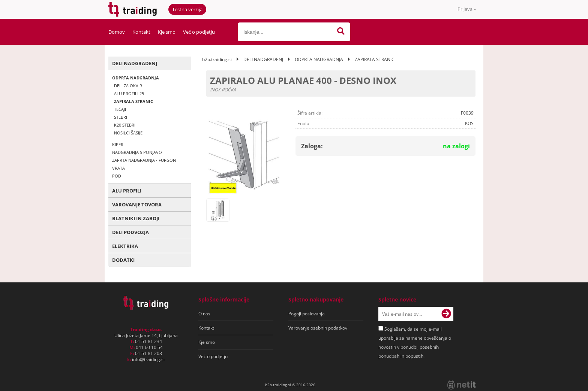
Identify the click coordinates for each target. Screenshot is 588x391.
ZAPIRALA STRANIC (133, 101)
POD (116, 176)
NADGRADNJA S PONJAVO (137, 152)
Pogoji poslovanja (306, 313)
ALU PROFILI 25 (129, 93)
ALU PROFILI (126, 190)
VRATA (118, 168)
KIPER (117, 144)
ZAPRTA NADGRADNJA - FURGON (144, 160)
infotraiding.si (148, 359)
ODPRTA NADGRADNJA (135, 78)
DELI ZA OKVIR (128, 85)
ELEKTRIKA (125, 246)
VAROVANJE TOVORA (137, 204)
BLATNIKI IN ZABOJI (135, 218)
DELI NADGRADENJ (134, 63)
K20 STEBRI (124, 125)
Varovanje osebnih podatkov (317, 328)
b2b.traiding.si (217, 59)
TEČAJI (120, 109)
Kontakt (141, 31)
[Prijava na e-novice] (446, 314)
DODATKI (123, 260)
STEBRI (120, 117)
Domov (116, 31)
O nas (204, 313)
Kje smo (167, 31)
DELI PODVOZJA (130, 232)
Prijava (467, 9)
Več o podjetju (199, 31)
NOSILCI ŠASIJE (128, 133)
